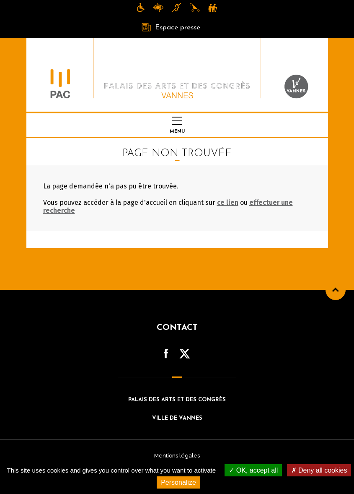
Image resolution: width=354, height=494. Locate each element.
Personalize (178, 482)
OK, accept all (253, 470)
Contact (177, 328)
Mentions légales (177, 455)
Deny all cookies (319, 470)
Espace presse (171, 27)
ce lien (227, 202)
